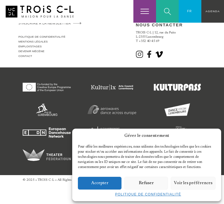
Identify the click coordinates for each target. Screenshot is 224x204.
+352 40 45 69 (149, 41)
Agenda (213, 11)
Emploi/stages (30, 46)
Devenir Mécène (31, 51)
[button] (213, 136)
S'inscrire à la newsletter (44, 23)
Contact (25, 56)
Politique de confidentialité (148, 194)
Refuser (146, 183)
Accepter (99, 183)
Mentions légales (33, 41)
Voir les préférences (193, 183)
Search (167, 11)
